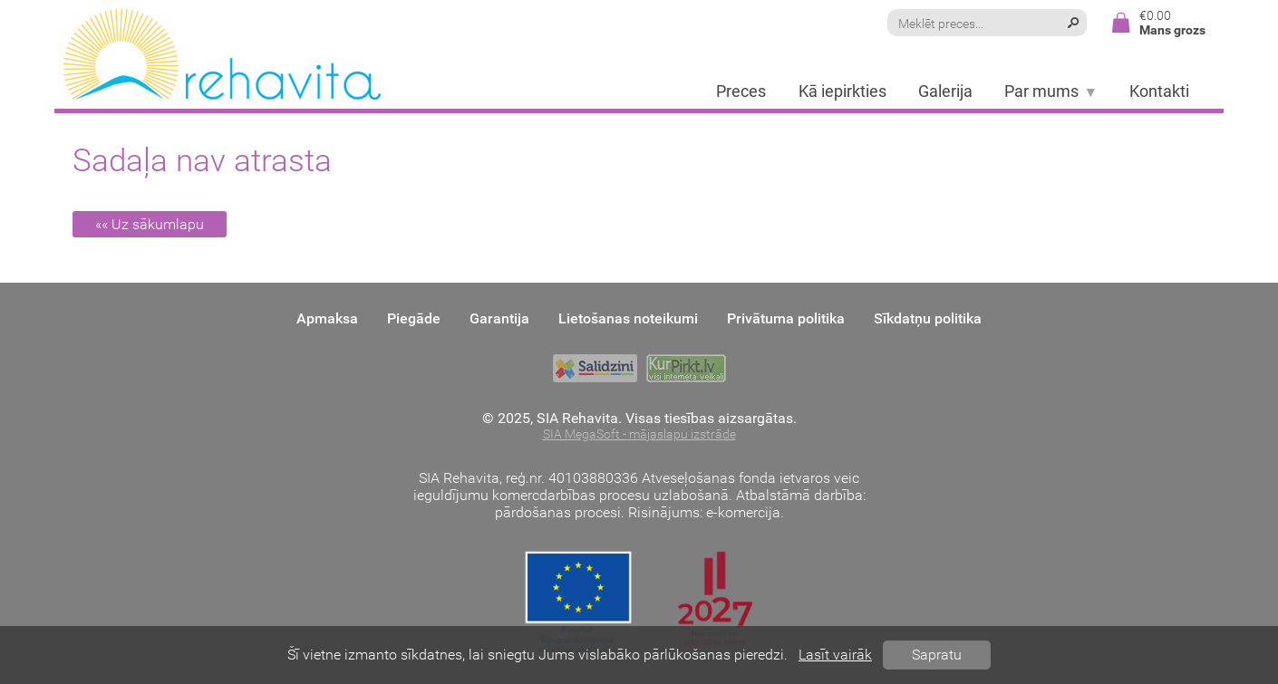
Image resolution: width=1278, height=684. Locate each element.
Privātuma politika (786, 318)
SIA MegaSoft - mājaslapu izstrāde (639, 434)
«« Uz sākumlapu (149, 224)
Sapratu (937, 654)
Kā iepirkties (842, 91)
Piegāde (414, 318)
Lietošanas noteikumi (628, 318)
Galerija (945, 91)
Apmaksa (327, 318)
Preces (741, 91)
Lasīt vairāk (835, 654)
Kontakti (1159, 91)
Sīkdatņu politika (928, 318)
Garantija (499, 318)
